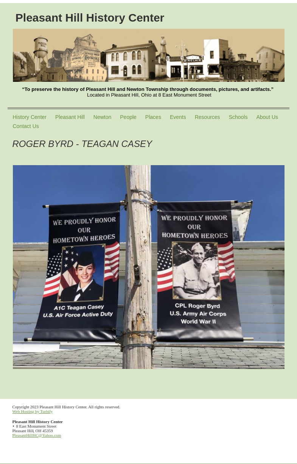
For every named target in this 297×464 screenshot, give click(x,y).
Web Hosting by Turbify (32, 411)
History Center (30, 117)
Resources (207, 117)
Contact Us (26, 126)
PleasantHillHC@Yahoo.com (36, 435)
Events (178, 117)
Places (153, 117)
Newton (102, 117)
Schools (238, 117)
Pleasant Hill (70, 117)
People (128, 117)
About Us (267, 117)
